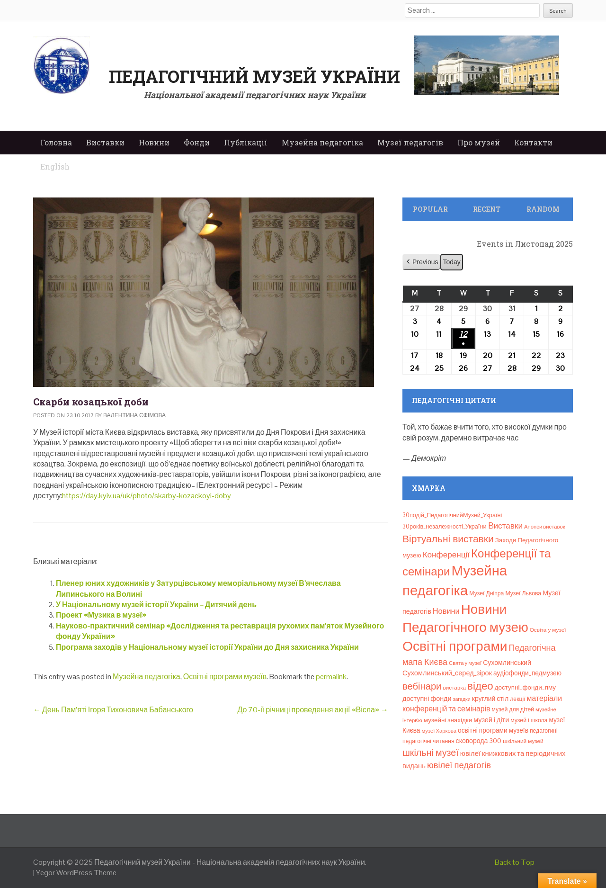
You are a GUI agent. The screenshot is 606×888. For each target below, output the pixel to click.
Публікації (245, 142)
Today (451, 262)
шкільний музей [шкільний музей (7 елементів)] (523, 740)
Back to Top (515, 862)
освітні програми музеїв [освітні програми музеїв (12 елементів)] (493, 730)
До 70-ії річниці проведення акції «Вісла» (312, 710)
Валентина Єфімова (134, 415)
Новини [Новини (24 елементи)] (446, 611)
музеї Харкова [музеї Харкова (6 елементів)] (438, 730)
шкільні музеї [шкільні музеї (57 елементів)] (430, 753)
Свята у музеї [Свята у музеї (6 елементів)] (465, 663)
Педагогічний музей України (254, 76)
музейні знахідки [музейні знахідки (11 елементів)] (448, 720)
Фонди (197, 142)
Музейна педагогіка (322, 142)
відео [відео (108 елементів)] (480, 686)
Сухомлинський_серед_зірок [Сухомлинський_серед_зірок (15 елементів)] (447, 673)
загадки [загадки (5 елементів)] (462, 699)
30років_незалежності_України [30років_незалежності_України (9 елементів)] (444, 526)
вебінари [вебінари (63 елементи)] (421, 686)
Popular (430, 209)
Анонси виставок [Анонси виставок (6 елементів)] (544, 526)
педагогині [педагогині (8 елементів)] (544, 731)
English (55, 166)
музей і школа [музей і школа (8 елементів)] (528, 720)
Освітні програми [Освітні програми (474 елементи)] (455, 646)
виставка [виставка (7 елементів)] (454, 687)
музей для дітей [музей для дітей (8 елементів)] (513, 709)
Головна (56, 142)
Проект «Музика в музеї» (101, 615)
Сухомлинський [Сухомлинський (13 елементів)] (507, 662)
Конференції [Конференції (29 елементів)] (446, 554)
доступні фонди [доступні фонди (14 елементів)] (427, 698)
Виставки (105, 142)
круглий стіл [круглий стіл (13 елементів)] (490, 698)
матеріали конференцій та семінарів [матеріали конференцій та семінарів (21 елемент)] (482, 703)
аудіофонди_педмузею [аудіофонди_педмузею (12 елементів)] (527, 673)
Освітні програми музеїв (225, 677)
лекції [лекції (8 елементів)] (517, 699)
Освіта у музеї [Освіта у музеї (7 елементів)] (548, 629)
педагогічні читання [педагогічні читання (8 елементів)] (428, 741)
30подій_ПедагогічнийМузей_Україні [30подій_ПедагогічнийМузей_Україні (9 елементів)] (452, 515)
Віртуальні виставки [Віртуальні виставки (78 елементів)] (448, 538)
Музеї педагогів (410, 142)
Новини (154, 142)
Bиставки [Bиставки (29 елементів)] (505, 525)
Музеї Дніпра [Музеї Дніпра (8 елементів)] (486, 593)
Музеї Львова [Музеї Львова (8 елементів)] (523, 593)
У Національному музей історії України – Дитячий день (156, 605)
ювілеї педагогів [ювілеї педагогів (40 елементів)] (459, 765)
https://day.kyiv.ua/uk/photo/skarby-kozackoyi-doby (146, 496)
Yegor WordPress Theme (76, 873)
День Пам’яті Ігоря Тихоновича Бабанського (113, 710)
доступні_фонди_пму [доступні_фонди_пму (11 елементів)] (525, 687)
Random (543, 209)
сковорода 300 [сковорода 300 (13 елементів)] (479, 740)
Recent (486, 209)
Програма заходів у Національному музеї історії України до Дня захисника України (207, 647)
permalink (331, 677)
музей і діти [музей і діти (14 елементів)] (491, 720)
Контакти (533, 142)
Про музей (478, 142)
